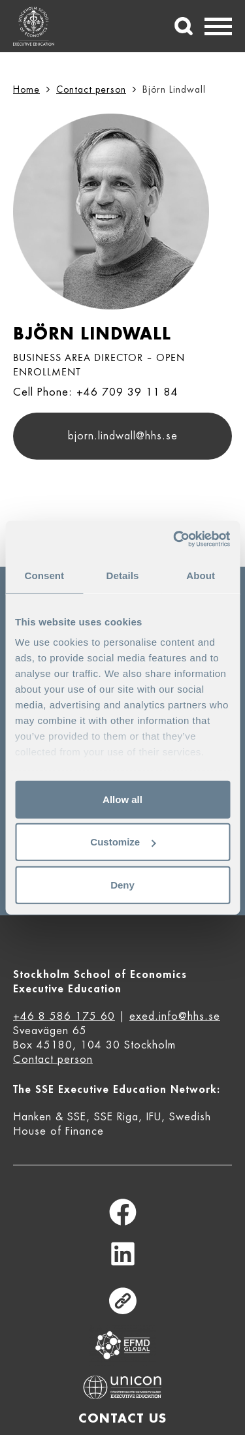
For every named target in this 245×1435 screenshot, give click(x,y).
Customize (122, 841)
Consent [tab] (44, 574)
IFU (153, 1117)
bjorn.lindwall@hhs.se (123, 436)
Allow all (122, 798)
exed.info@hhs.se (174, 1016)
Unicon (122, 1387)
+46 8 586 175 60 (64, 1016)
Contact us (122, 1419)
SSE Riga (116, 1117)
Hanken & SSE (49, 1117)
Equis (123, 1345)
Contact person (91, 89)
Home (26, 89)
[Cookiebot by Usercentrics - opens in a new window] (174, 539)
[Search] (183, 26)
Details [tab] (122, 574)
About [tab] (200, 574)
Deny (122, 884)
